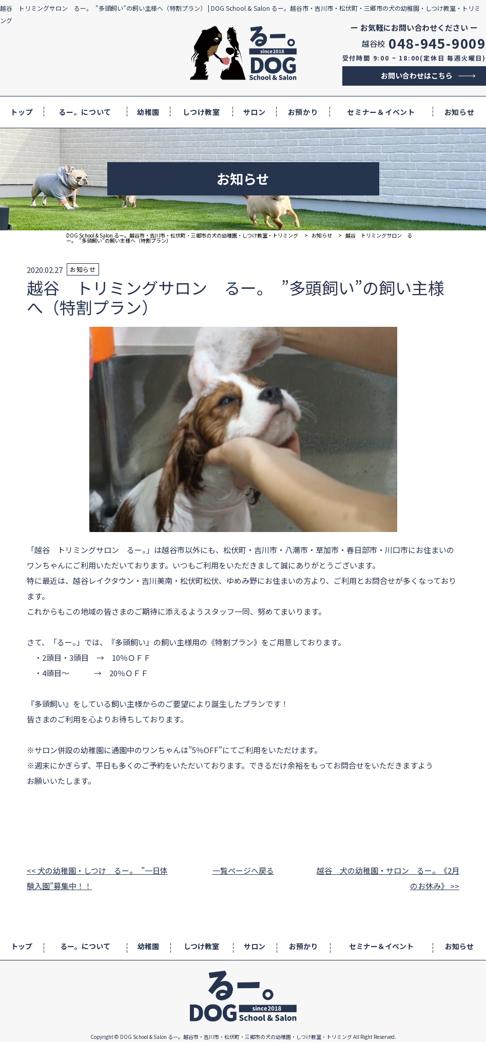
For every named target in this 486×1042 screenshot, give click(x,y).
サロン (254, 112)
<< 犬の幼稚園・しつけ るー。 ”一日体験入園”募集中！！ (97, 878)
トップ (21, 112)
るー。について (85, 112)
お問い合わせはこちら (417, 75)
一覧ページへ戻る (243, 870)
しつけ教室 (201, 112)
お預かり (303, 112)
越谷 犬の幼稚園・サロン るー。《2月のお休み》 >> (388, 878)
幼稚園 (148, 112)
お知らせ (459, 112)
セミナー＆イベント (381, 112)
